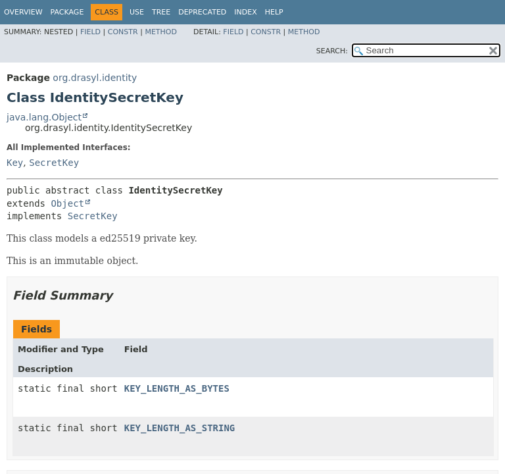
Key (15, 162)
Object (67, 203)
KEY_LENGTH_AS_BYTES (176, 388)
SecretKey (54, 162)
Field (90, 32)
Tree (161, 12)
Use (137, 12)
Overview (23, 12)
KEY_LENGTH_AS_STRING (179, 428)
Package (67, 12)
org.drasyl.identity (95, 77)
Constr (123, 32)
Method (161, 32)
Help (274, 12)
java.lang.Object (44, 117)
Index (245, 12)
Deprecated (202, 12)
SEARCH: (332, 51)
